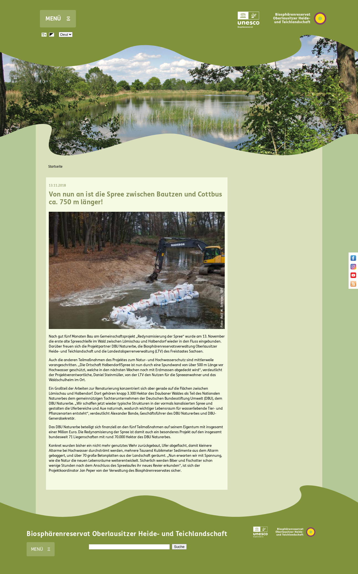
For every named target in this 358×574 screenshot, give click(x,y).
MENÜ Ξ (57, 19)
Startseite (55, 167)
